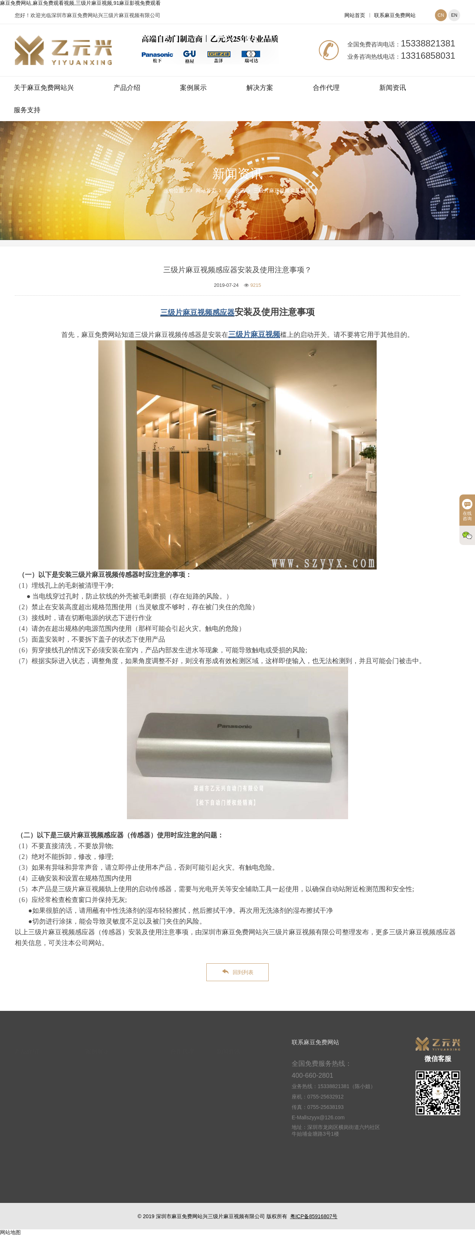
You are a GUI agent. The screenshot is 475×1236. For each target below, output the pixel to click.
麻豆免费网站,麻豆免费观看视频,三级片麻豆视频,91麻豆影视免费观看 (80, 3)
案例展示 (193, 87)
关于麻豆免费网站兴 (44, 87)
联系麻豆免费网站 (395, 15)
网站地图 (10, 1232)
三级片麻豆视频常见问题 (282, 191)
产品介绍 (127, 87)
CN (441, 15)
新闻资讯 (392, 87)
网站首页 (354, 15)
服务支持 (27, 110)
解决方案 (259, 87)
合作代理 (326, 87)
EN (454, 15)
